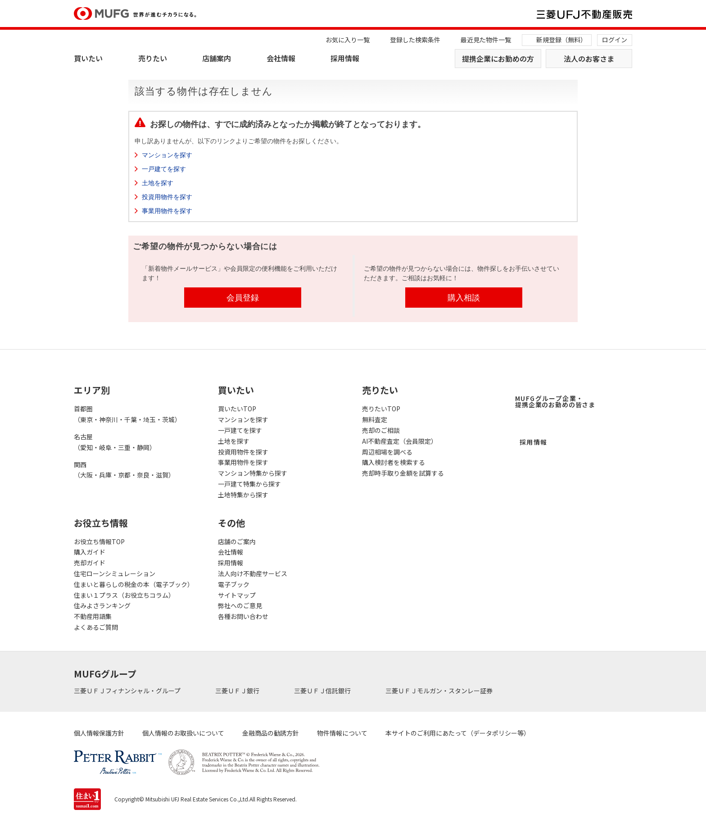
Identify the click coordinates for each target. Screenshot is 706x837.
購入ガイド (89, 551)
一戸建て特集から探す (249, 483)
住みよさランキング (102, 605)
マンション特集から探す (252, 473)
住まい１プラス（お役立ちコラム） (124, 595)
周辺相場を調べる (387, 451)
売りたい (152, 58)
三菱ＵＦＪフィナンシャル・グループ (128, 690)
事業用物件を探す (167, 210)
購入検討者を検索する (393, 462)
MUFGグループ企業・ (555, 401)
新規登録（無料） (561, 39)
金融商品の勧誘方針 (270, 733)
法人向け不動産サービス (252, 573)
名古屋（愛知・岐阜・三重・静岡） (115, 442)
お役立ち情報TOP (99, 541)
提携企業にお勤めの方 (498, 58)
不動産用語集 (93, 616)
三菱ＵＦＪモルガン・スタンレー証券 (439, 690)
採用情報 (344, 58)
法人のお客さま (589, 58)
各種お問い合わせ (243, 616)
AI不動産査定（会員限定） (399, 441)
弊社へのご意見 (240, 605)
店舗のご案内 (237, 541)
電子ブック (233, 584)
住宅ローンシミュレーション (114, 573)
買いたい (88, 58)
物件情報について (342, 733)
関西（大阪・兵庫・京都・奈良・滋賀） (124, 470)
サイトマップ (237, 595)
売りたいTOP (381, 408)
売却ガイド (89, 562)
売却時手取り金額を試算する (403, 473)
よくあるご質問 (96, 627)
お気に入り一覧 (348, 39)
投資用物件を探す (167, 196)
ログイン (614, 39)
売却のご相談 (381, 430)
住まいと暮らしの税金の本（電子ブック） (134, 584)
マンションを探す (167, 155)
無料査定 (374, 419)
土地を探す (157, 183)
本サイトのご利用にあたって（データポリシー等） (457, 733)
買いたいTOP (237, 408)
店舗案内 (216, 58)
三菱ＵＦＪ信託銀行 (323, 690)
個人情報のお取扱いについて (183, 733)
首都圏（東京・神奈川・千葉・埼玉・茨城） (127, 414)
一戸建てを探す (164, 169)
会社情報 (281, 58)
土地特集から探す (243, 494)
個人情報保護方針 (99, 733)
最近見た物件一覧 (486, 39)
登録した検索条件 (415, 39)
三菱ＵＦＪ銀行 (238, 690)
